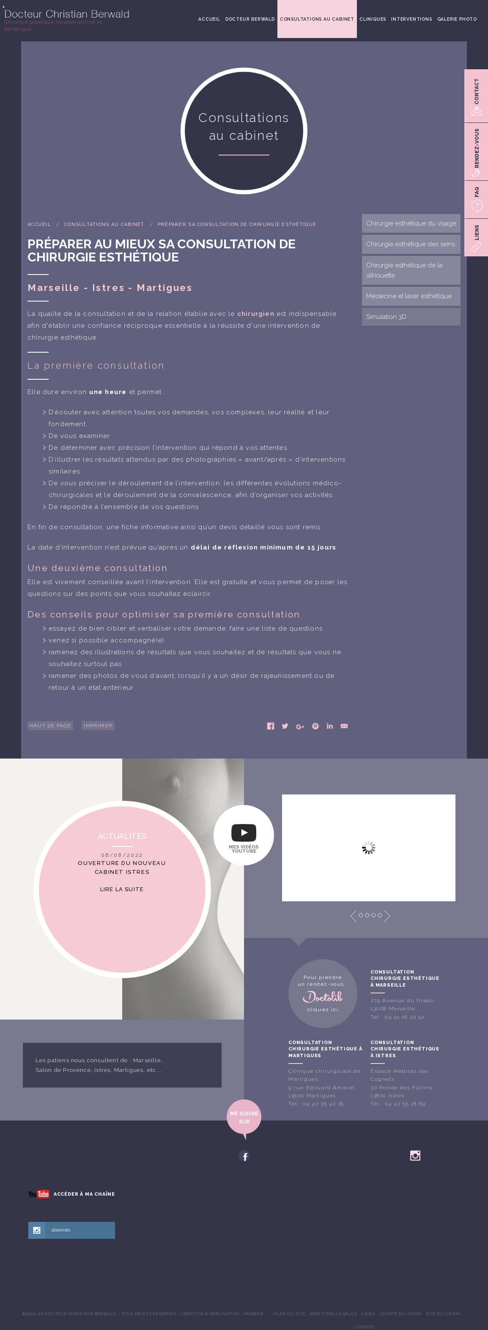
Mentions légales (333, 1313)
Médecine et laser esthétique (409, 296)
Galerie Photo (457, 19)
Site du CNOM (443, 1313)
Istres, (103, 1070)
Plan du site (290, 1313)
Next (387, 916)
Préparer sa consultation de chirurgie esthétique (237, 224)
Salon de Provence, (64, 1070)
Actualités (122, 836)
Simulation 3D (386, 317)
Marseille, (147, 1060)
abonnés (61, 1230)
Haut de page (50, 726)
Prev (353, 916)
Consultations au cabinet (317, 19)
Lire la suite (122, 889)
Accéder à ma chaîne (84, 1194)
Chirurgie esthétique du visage (411, 223)
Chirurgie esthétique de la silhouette (404, 270)
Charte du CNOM (400, 1313)
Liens (368, 1313)
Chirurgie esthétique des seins (410, 244)
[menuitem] (209, 19)
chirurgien (255, 314)
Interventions (411, 19)
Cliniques (372, 19)
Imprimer (98, 726)
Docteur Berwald (250, 19)
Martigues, (129, 1070)
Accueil (209, 19)
